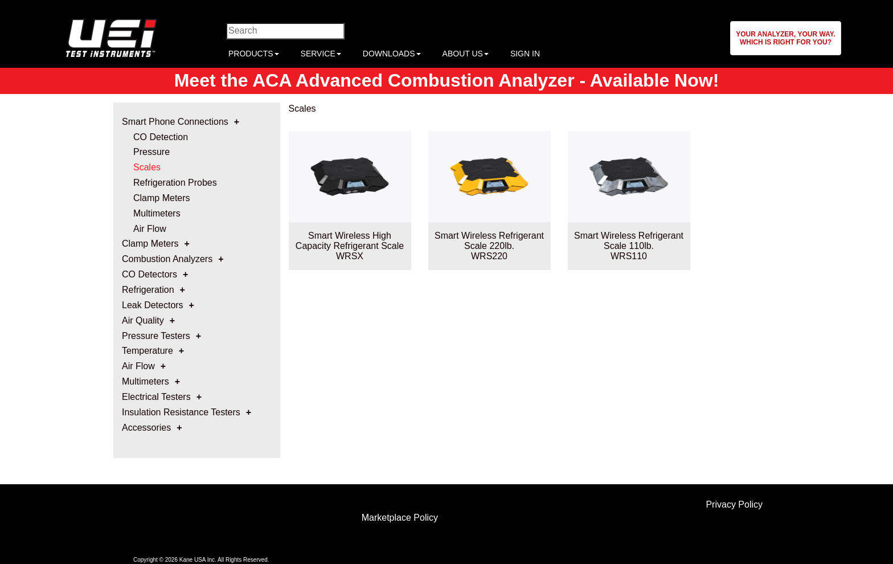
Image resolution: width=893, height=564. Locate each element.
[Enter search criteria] (285, 31)
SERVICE (321, 53)
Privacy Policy (734, 504)
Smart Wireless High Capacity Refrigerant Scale (350, 241)
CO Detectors (149, 274)
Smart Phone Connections (175, 121)
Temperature (147, 350)
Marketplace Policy (400, 517)
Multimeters (157, 213)
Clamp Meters (161, 198)
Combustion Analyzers (167, 259)
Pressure (151, 152)
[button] (785, 38)
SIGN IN (525, 53)
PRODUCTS (253, 53)
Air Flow (149, 229)
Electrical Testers (156, 397)
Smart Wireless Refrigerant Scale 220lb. (489, 241)
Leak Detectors (152, 305)
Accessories (146, 427)
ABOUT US (466, 53)
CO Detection (160, 137)
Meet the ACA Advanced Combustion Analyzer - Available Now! (446, 80)
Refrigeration (148, 290)
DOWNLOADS (392, 53)
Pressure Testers (156, 336)
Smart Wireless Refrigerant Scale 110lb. (628, 241)
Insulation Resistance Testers (181, 412)
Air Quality (143, 320)
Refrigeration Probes (175, 182)
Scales (147, 167)
